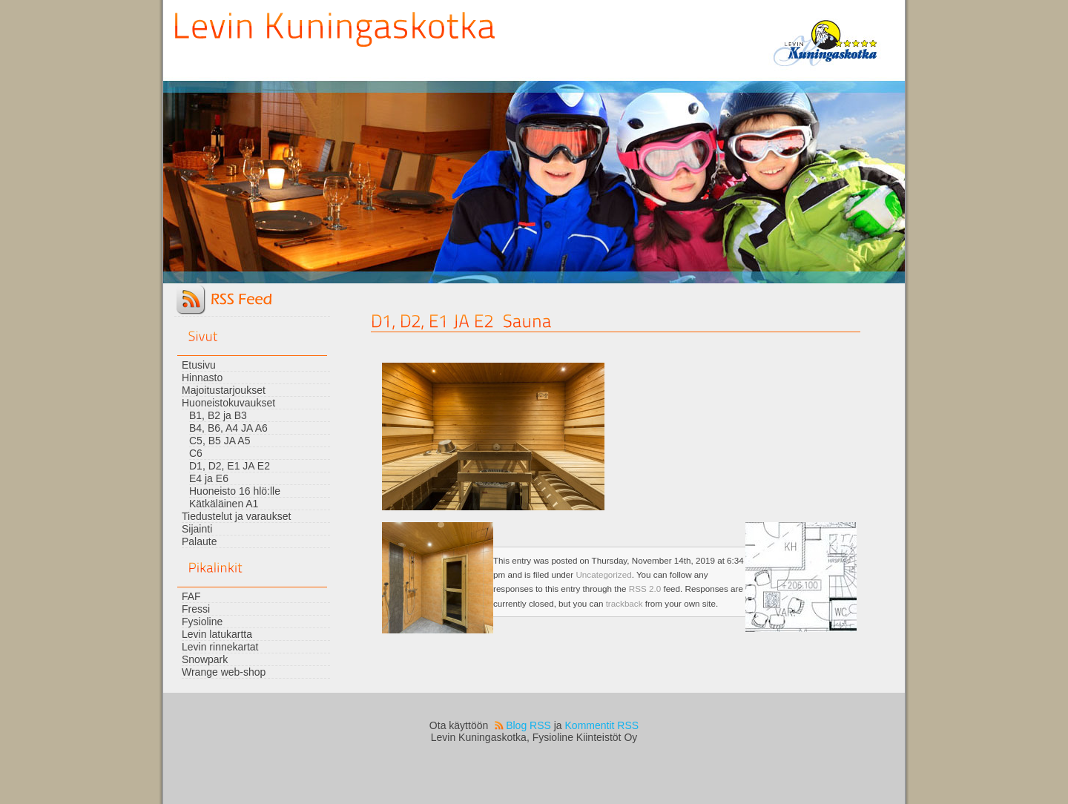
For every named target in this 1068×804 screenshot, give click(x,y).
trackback (624, 603)
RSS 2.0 (645, 588)
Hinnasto (202, 377)
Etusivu (199, 365)
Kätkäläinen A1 (223, 504)
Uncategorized (603, 574)
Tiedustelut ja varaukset (236, 516)
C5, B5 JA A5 (220, 441)
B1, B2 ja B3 (218, 415)
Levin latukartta (217, 634)
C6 (195, 453)
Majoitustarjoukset (224, 390)
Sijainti (197, 529)
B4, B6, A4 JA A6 (228, 428)
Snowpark (205, 659)
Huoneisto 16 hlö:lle (234, 491)
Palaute (199, 541)
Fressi (196, 609)
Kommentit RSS (602, 725)
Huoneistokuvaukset (228, 403)
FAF (191, 596)
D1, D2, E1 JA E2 (229, 466)
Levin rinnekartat (220, 647)
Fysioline (202, 621)
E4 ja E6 (208, 478)
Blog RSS (528, 725)
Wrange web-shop (224, 672)
